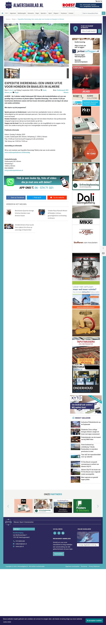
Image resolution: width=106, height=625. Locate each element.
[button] (5, 73)
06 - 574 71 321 (44, 187)
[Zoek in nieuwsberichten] (92, 13)
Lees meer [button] (7, 622)
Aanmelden (58, 581)
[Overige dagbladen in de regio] (88, 564)
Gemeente (31, 13)
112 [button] (6, 13)
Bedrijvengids (22, 13)
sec (11, 92)
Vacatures (64, 13)
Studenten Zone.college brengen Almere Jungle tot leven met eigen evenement (90, 432)
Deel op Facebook (16, 198)
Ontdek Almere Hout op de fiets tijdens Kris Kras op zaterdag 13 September (24, 227)
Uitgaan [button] (56, 13)
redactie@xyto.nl (21, 571)
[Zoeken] (103, 13)
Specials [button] (43, 13)
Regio (37, 13)
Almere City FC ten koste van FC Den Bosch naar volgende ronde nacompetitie (91, 486)
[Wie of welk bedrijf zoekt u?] (89, 31)
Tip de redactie (57, 198)
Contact (71, 13)
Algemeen (13, 13)
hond (44, 90)
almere (7, 92)
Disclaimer (84, 594)
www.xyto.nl (20, 574)
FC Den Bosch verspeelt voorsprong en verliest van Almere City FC (90, 469)
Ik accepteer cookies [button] (94, 620)
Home (8, 19)
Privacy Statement (94, 594)
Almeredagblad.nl (28, 5)
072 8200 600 (20, 569)
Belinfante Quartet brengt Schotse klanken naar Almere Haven (24, 213)
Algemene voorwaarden (72, 594)
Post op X (36, 198)
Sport (50, 13)
